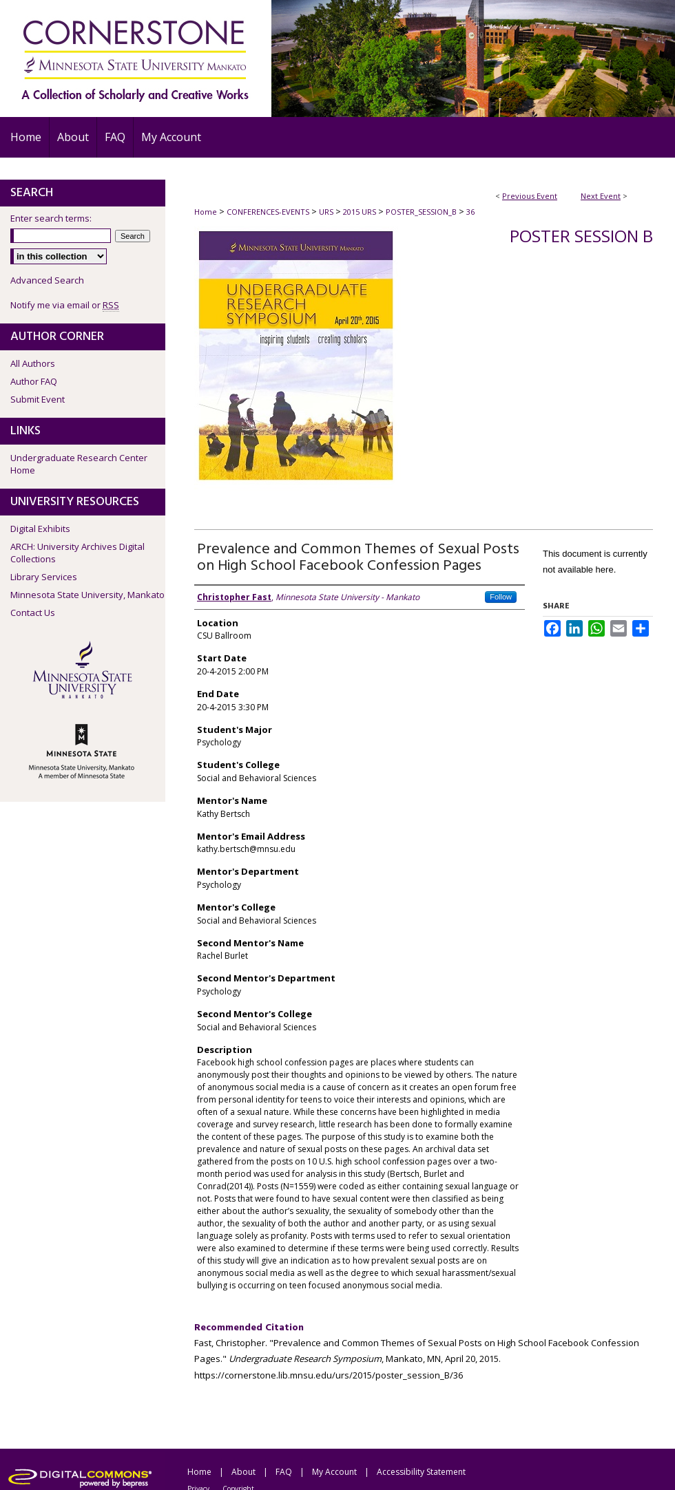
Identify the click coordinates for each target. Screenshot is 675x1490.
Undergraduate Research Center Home (78, 463)
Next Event (601, 196)
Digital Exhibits (40, 528)
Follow (501, 597)
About (243, 1472)
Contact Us (32, 612)
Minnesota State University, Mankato (87, 594)
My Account (334, 1472)
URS (327, 211)
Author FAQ (33, 381)
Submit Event (37, 399)
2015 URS (360, 211)
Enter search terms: (51, 218)
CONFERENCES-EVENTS (269, 211)
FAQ (284, 1472)
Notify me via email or (64, 305)
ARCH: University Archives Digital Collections (77, 552)
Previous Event (529, 196)
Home (205, 211)
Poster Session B (581, 235)
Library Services (43, 577)
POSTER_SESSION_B (422, 211)
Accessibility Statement (421, 1472)
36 (470, 211)
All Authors (32, 363)
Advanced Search (47, 280)
